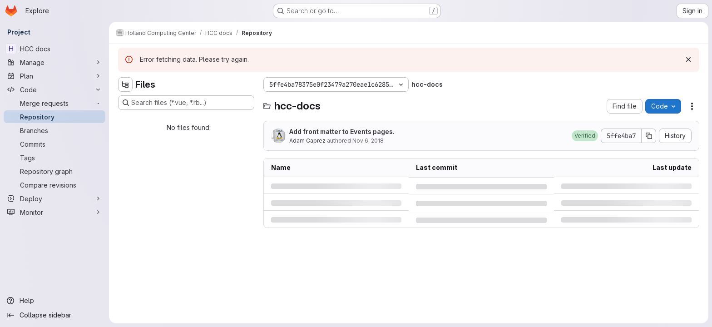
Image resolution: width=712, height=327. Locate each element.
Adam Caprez (307, 140)
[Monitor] (54, 212)
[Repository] (54, 116)
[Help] (54, 300)
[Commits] (54, 144)
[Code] (54, 89)
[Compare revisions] (54, 184)
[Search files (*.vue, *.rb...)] (186, 102)
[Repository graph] (54, 171)
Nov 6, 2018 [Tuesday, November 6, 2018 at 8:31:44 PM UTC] (368, 140)
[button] (585, 135)
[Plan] (54, 75)
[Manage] (54, 62)
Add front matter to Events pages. (342, 131)
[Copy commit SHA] (649, 136)
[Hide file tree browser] (125, 84)
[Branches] (54, 130)
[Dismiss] (688, 59)
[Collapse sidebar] (54, 315)
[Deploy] (54, 198)
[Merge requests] (54, 103)
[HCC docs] (54, 48)
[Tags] (54, 157)
